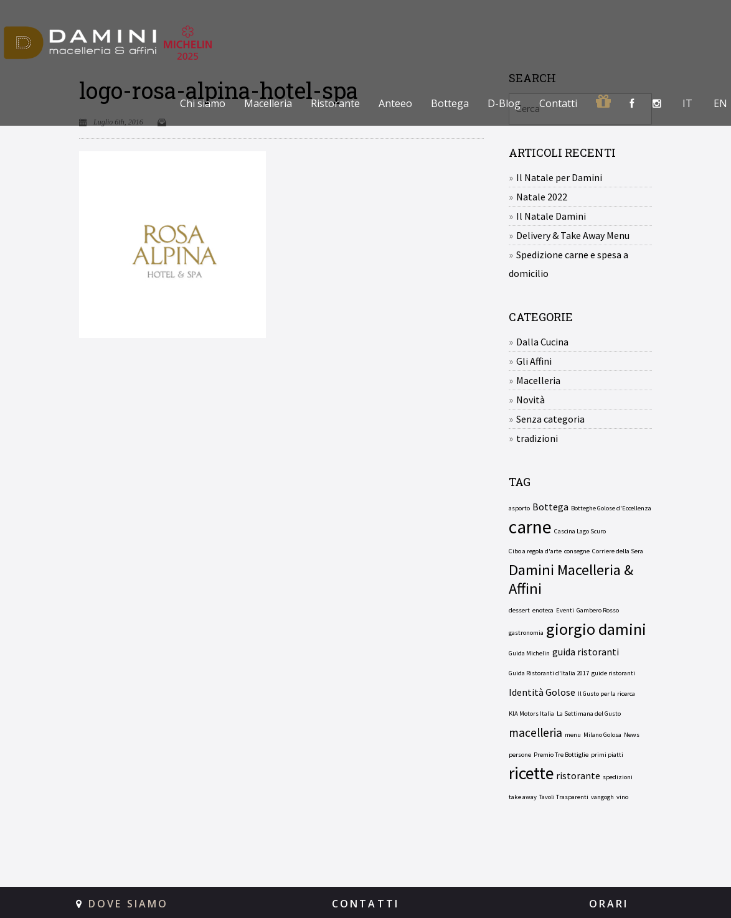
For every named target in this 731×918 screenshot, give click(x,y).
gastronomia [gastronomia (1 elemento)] (526, 633)
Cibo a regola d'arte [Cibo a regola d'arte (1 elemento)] (535, 551)
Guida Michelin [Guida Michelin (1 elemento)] (529, 653)
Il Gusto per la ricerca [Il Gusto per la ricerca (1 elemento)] (606, 694)
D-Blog (504, 103)
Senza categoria (550, 419)
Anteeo (395, 103)
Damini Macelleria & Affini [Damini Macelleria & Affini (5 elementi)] (571, 579)
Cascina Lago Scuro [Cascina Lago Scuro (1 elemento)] (580, 531)
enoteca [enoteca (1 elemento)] (543, 610)
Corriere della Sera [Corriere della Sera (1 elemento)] (617, 551)
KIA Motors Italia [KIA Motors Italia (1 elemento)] (531, 714)
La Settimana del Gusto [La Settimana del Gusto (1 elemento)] (589, 714)
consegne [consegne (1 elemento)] (577, 551)
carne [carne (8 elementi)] (530, 527)
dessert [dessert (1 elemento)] (519, 610)
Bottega (450, 103)
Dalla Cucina (542, 341)
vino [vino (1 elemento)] (622, 797)
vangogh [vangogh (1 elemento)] (602, 797)
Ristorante (335, 103)
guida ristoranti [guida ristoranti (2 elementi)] (585, 651)
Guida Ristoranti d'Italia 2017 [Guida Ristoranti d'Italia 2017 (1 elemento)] (549, 673)
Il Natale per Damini (559, 177)
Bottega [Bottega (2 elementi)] (550, 506)
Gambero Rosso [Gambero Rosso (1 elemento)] (598, 610)
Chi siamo (202, 103)
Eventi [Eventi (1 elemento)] (565, 610)
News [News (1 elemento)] (631, 735)
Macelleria (268, 103)
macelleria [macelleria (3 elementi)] (535, 732)
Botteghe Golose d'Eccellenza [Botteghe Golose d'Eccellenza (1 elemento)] (611, 508)
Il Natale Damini (551, 216)
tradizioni (537, 438)
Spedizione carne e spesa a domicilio (568, 263)
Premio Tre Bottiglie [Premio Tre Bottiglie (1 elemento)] (561, 755)
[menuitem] (686, 103)
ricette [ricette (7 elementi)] (531, 773)
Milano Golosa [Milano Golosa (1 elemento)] (602, 735)
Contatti (558, 103)
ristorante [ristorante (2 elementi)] (578, 775)
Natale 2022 (541, 196)
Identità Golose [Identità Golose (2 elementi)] (542, 692)
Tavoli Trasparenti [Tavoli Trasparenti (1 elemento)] (563, 797)
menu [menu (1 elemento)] (573, 735)
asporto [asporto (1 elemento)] (519, 508)
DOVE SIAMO (128, 904)
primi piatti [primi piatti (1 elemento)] (607, 755)
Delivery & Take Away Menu (573, 235)
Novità (530, 399)
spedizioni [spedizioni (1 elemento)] (618, 777)
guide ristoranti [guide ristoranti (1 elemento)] (613, 673)
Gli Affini (534, 361)
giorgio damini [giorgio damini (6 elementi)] (596, 629)
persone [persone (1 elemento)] (520, 755)
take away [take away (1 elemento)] (523, 797)
